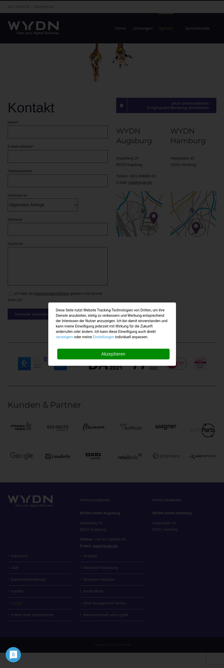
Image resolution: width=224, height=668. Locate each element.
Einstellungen (103, 337)
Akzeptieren (113, 354)
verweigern (64, 337)
